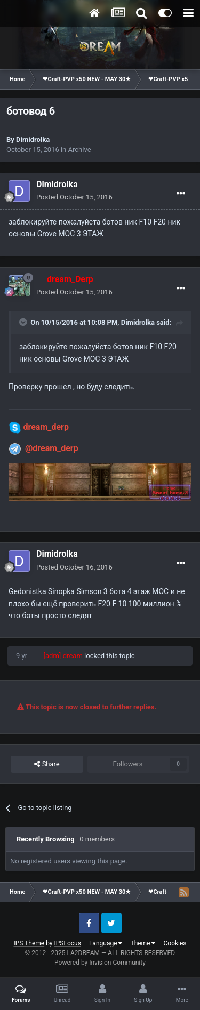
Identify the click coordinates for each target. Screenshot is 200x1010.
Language (106, 943)
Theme (142, 943)
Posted (74, 197)
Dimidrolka (33, 139)
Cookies (174, 943)
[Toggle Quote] (24, 322)
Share (46, 764)
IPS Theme (28, 943)
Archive (79, 150)
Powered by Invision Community (100, 962)
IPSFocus (67, 943)
